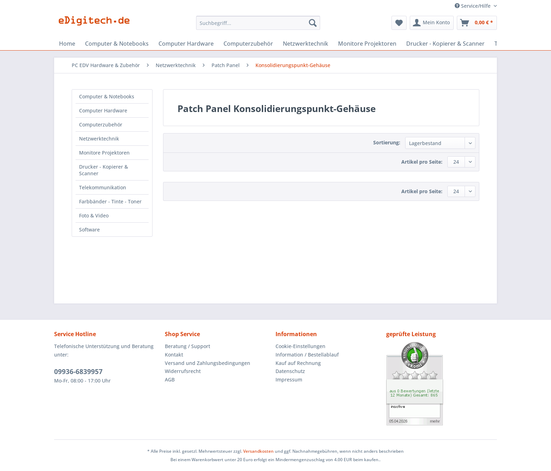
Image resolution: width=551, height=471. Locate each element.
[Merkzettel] (399, 23)
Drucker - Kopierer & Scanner (103, 170)
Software (89, 229)
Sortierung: (386, 142)
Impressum (289, 379)
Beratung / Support (187, 346)
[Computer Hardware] (186, 43)
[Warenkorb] (477, 23)
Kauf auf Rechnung (298, 363)
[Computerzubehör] (248, 43)
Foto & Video (94, 215)
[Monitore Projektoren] (367, 43)
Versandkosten (258, 451)
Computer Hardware (103, 110)
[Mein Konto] (432, 23)
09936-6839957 (78, 371)
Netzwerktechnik (99, 138)
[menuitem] (258, 26)
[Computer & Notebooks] (117, 43)
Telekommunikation (102, 187)
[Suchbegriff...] (258, 23)
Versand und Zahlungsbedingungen (207, 363)
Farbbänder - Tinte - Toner (110, 201)
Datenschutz (290, 371)
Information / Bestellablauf (307, 354)
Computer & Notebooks (106, 96)
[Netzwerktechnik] (305, 43)
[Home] (67, 43)
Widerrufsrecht (183, 371)
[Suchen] (312, 23)
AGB (170, 379)
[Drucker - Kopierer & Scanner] (445, 43)
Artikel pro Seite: (421, 161)
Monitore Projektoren (104, 152)
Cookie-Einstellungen (300, 346)
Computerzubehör (100, 124)
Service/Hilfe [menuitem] (473, 5)
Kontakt (174, 354)
